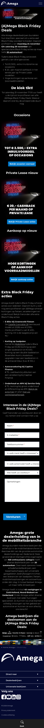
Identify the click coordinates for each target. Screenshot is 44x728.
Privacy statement (8, 710)
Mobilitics (20, 344)
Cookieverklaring (7, 715)
